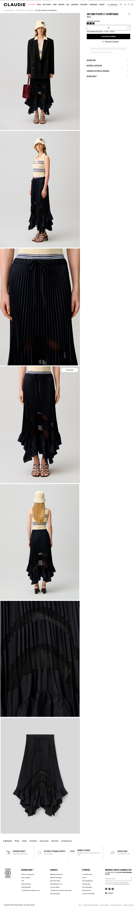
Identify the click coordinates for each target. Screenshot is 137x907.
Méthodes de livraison (56, 874)
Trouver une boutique (88, 893)
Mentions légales (128, 905)
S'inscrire (131, 878)
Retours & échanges (56, 877)
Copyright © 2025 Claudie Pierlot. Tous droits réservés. (19, 905)
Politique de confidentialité (90, 905)
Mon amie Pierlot (55, 881)
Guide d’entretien (26, 887)
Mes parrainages (55, 893)
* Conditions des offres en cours (30, 890)
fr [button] (121, 4)
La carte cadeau (54, 887)
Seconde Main (86, 884)
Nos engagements (87, 881)
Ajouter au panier (108, 36)
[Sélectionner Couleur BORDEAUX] (91, 23)
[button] (32, 4)
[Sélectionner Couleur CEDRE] (93, 23)
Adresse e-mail (110, 879)
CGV (79, 905)
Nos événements (87, 887)
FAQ (22, 881)
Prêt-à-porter (20, 10)
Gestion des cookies (116, 905)
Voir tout (30, 10)
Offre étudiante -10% (56, 884)
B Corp (84, 877)
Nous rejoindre (86, 890)
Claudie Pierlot (9, 10)
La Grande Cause (87, 874)
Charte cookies (104, 905)
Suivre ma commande (27, 874)
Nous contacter (25, 877)
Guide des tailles (26, 884)
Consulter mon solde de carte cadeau (61, 890)
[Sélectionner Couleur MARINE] (88, 23)
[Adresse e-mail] (118, 879)
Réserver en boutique (112, 41)
